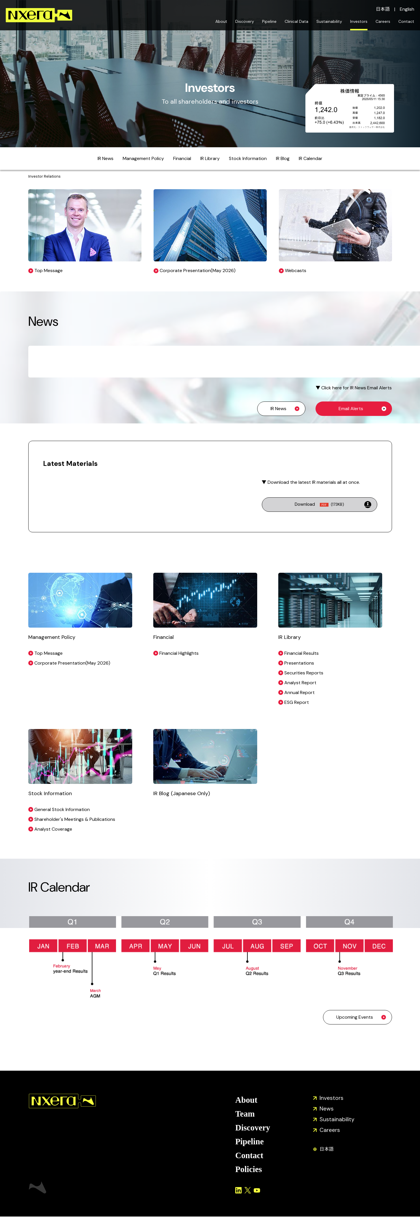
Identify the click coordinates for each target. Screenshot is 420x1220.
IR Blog (283, 158)
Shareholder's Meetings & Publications (74, 819)
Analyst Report (300, 683)
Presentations (299, 663)
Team (245, 1114)
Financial (182, 158)
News (327, 1109)
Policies (249, 1172)
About (221, 21)
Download (319, 504)
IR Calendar (310, 158)
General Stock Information (62, 809)
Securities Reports (303, 673)
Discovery (244, 21)
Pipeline (269, 21)
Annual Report (299, 692)
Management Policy (143, 158)
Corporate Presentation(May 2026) (72, 663)
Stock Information (248, 158)
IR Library (210, 158)
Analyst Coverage (53, 829)
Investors (358, 21)
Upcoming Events (354, 1017)
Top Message (48, 653)
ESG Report (296, 702)
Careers (383, 21)
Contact (406, 21)
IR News (105, 158)
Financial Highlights (179, 653)
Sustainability (329, 21)
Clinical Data (296, 21)
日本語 (383, 9)
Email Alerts (351, 409)
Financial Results (301, 653)
